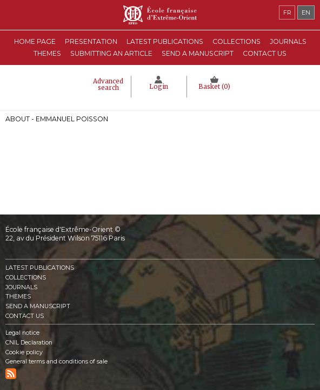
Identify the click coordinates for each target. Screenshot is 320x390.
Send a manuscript (198, 53)
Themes (18, 297)
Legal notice (22, 333)
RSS (10, 373)
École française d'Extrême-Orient (160, 14)
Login (158, 86)
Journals (21, 287)
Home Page (35, 41)
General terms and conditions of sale (56, 362)
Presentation (91, 41)
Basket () (214, 86)
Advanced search (108, 84)
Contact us (264, 53)
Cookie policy (24, 352)
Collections (25, 278)
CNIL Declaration (28, 343)
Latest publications (164, 41)
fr (287, 12)
